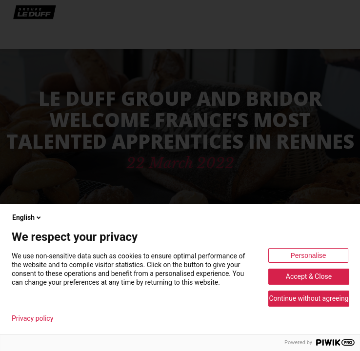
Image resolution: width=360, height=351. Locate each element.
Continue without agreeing (308, 298)
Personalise (308, 255)
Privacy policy (32, 318)
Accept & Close (309, 276)
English (27, 217)
